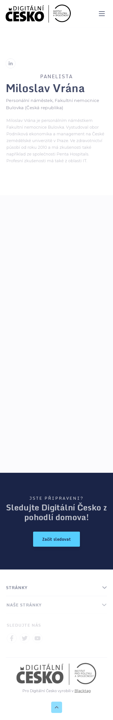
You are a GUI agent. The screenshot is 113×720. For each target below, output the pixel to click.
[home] (38, 14)
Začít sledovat (56, 539)
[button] (102, 13)
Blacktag (82, 691)
